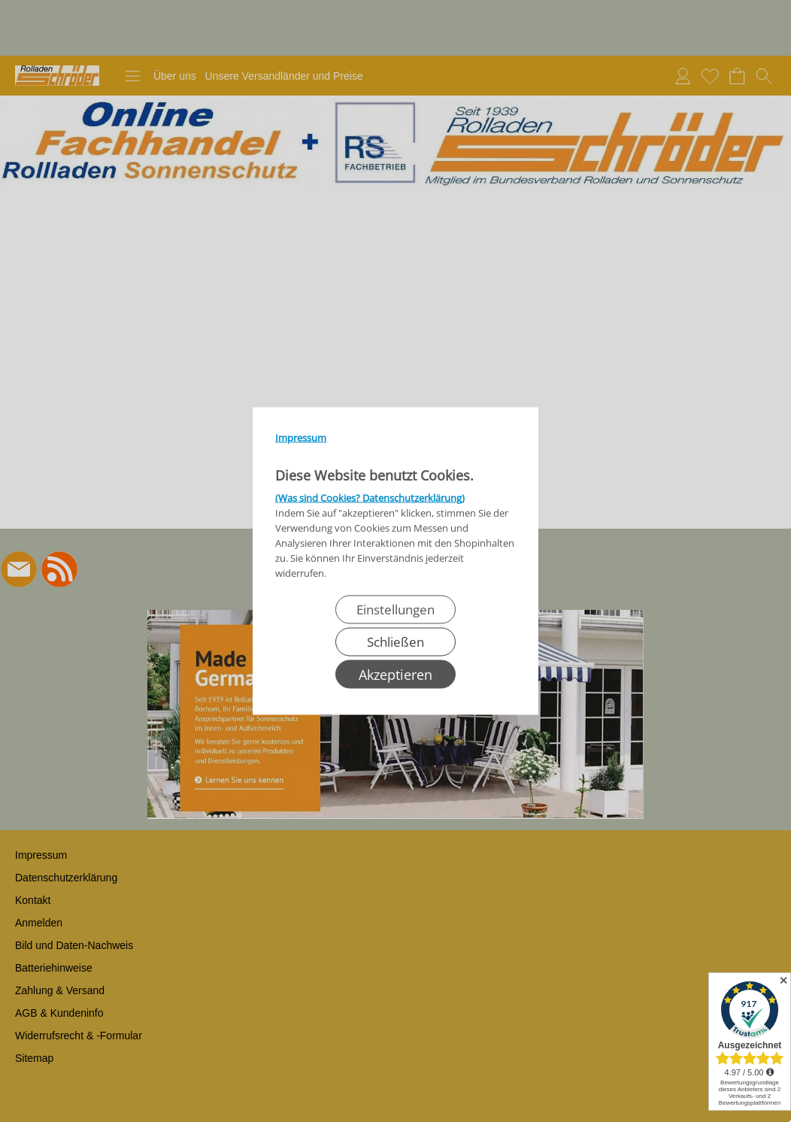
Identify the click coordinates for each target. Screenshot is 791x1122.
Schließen (395, 641)
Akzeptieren (395, 675)
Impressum (300, 437)
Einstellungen (395, 609)
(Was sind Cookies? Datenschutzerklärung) (370, 498)
